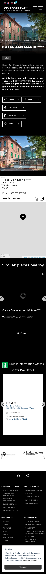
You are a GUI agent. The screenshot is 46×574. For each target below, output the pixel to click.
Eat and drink (31, 500)
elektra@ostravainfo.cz (15, 416)
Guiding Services (10, 504)
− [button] (3, 183)
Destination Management (31, 540)
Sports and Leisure (33, 490)
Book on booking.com (14, 116)
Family (5, 534)
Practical (29, 536)
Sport (5, 531)
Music (5, 525)
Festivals (7, 528)
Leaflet (25, 257)
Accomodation (30, 40)
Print (11, 124)
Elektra (11, 403)
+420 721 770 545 (13, 413)
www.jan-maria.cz (11, 198)
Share (11, 99)
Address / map (14, 108)
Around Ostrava (10, 510)
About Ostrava (32, 522)
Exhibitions (8, 537)
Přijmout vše (23, 567)
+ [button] (3, 179)
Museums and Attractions (8, 495)
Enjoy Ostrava (15, 40)
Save (31, 99)
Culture (29, 494)
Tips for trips (9, 507)
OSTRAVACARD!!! (23, 81)
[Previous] (3, 404)
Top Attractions (10, 490)
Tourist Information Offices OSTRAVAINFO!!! (34, 532)
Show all (24, 333)
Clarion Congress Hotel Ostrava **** (21, 310)
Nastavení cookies (29, 561)
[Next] (42, 404)
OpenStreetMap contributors (37, 257)
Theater (6, 522)
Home (4, 40)
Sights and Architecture (9, 500)
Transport (30, 528)
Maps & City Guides (33, 525)
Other (5, 541)
